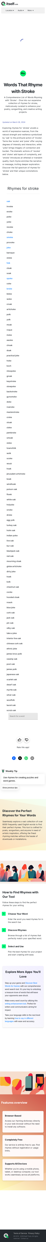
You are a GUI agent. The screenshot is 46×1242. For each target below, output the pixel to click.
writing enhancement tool (15, 1004)
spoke (9, 278)
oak (8, 201)
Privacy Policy (33, 1233)
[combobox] (23, 716)
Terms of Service (20, 1233)
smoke (10, 237)
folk (8, 263)
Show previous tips (9, 788)
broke (9, 288)
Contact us (24, 1238)
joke (9, 247)
